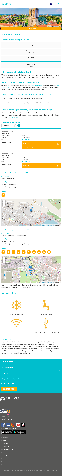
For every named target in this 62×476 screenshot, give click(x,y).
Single (4, 379)
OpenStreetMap (50, 225)
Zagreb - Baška (13, 117)
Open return (17, 379)
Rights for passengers (7, 449)
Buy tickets (31, 29)
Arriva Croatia (5, 443)
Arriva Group (5, 446)
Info (23, 139)
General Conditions (6, 456)
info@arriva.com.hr (6, 421)
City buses (4, 440)
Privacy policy (5, 437)
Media (3, 465)
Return (9, 379)
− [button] (4, 204)
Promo (3, 453)
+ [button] (4, 201)
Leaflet (43, 225)
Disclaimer (4, 459)
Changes (27, 139)
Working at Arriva (6, 462)
